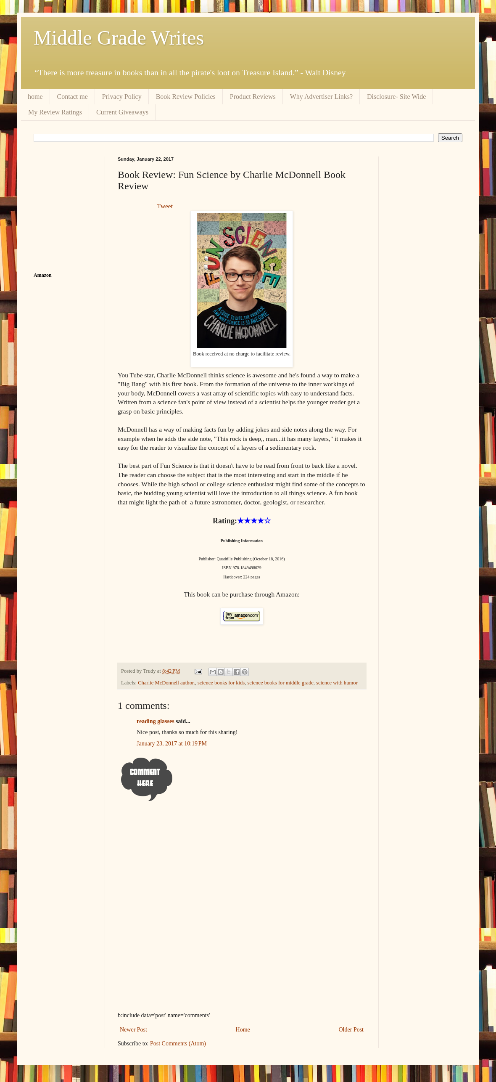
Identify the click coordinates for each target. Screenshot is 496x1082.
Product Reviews (253, 96)
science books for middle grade (280, 683)
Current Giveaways (122, 112)
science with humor (337, 683)
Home (243, 1029)
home (35, 96)
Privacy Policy (122, 96)
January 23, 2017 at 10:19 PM (172, 743)
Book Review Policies (186, 96)
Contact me (72, 96)
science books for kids (221, 683)
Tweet (165, 206)
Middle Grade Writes (119, 38)
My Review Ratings (55, 112)
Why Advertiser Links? (321, 96)
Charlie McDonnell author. (166, 683)
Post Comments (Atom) (178, 1043)
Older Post (351, 1029)
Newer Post (133, 1029)
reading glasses (155, 721)
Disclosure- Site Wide (396, 96)
